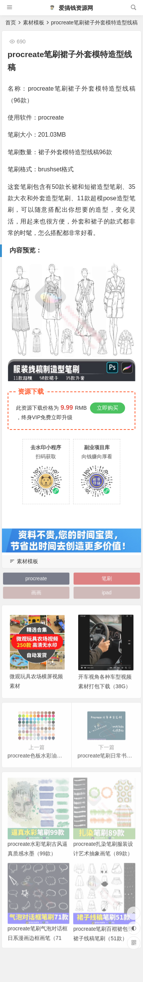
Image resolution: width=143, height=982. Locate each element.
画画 (36, 592)
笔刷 (107, 578)
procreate (36, 578)
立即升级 (61, 417)
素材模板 (33, 22)
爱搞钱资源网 (71, 8)
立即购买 (107, 408)
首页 (10, 22)
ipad (107, 592)
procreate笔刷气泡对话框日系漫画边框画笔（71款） (37, 946)
